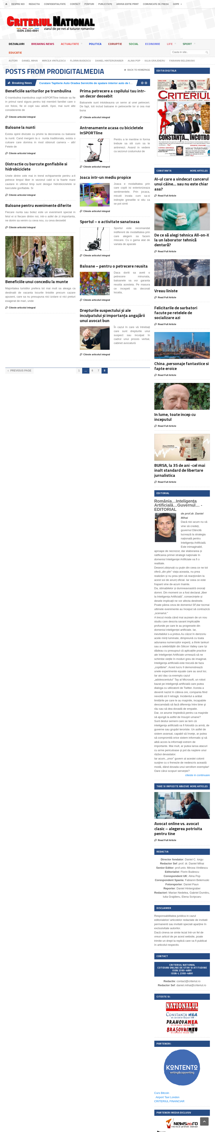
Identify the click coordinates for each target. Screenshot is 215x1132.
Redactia (34, 4)
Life (171, 44)
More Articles (199, 171)
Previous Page (19, 370)
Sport (189, 44)
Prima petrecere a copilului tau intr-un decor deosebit (113, 93)
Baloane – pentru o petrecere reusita (114, 266)
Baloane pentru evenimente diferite (38, 205)
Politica (95, 44)
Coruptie (115, 44)
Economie (152, 44)
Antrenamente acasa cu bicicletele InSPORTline (111, 130)
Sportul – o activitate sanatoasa (110, 221)
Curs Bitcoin (161, 1093)
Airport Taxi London (167, 1097)
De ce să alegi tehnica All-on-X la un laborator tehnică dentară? (181, 240)
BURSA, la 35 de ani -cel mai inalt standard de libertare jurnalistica (179, 470)
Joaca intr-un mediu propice (105, 177)
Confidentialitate (55, 4)
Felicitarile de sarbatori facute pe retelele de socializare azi (175, 312)
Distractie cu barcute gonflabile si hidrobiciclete (36, 166)
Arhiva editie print (127, 4)
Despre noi (18, 4)
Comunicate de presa (156, 4)
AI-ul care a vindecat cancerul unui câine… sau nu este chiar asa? (181, 184)
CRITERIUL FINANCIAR (169, 1101)
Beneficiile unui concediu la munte (36, 281)
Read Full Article (165, 196)
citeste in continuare (197, 775)
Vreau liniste (166, 290)
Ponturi (89, 4)
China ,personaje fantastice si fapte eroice (181, 366)
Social (133, 44)
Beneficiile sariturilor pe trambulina (38, 90)
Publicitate (105, 4)
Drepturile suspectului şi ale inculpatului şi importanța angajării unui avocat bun (112, 315)
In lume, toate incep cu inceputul (175, 417)
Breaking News (42, 44)
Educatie (15, 52)
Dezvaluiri (16, 44)
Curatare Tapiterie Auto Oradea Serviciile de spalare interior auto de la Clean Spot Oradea (98, 83)
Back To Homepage (137, 70)
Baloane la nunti (20, 127)
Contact (75, 4)
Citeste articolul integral (20, 117)
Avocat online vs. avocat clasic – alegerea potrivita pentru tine (178, 828)
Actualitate (71, 44)
